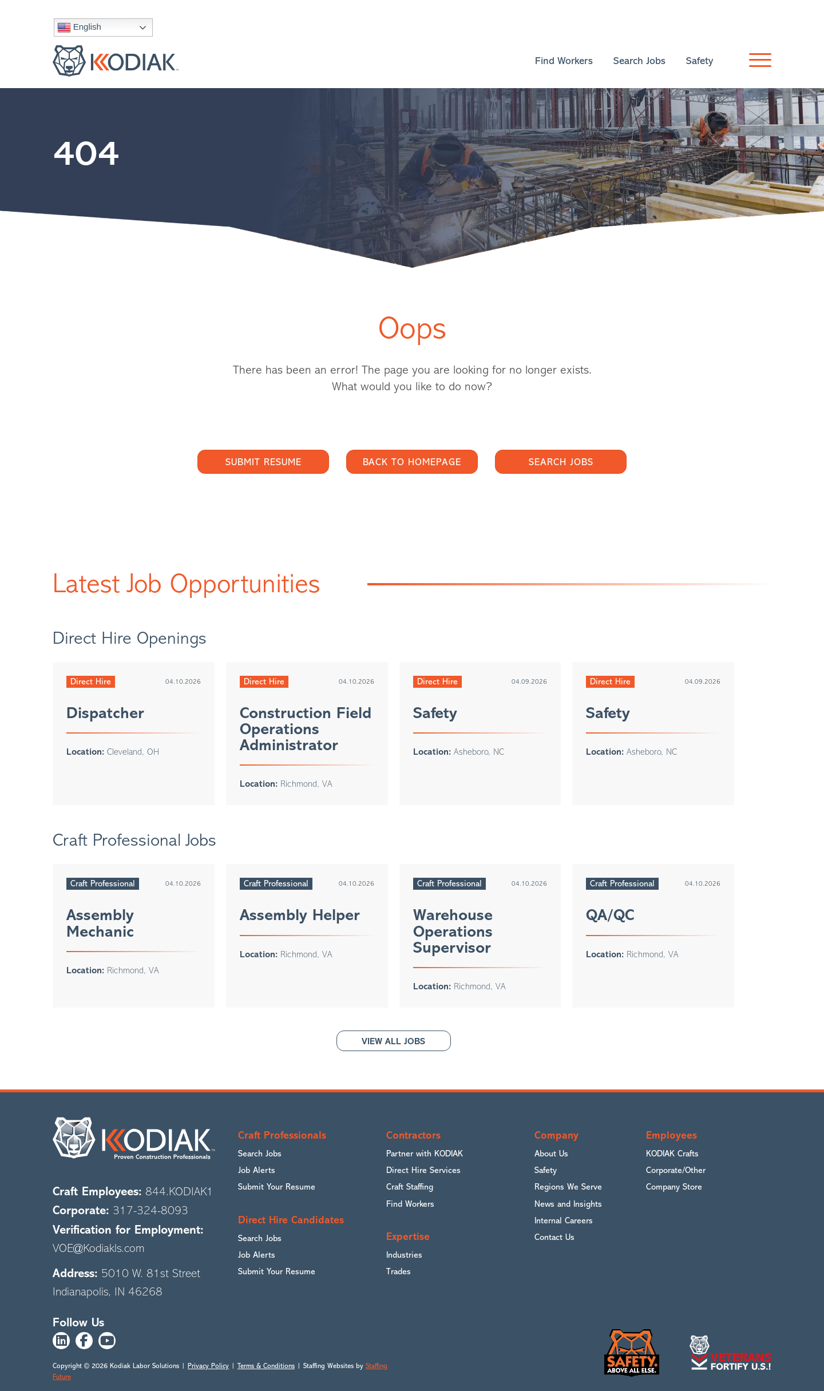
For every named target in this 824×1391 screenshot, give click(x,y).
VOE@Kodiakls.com (99, 1248)
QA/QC (610, 915)
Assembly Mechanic (100, 923)
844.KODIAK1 (179, 1191)
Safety (435, 713)
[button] (757, 61)
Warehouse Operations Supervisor (453, 931)
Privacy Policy (208, 1366)
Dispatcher (105, 713)
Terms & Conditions (266, 1366)
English (79, 27)
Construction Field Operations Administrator (305, 729)
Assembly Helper (300, 915)
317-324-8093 (150, 1210)
